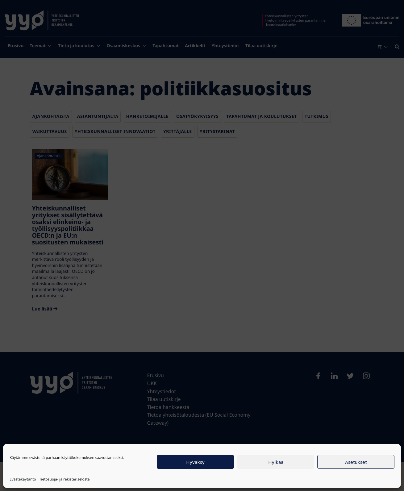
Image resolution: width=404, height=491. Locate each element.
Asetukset (356, 462)
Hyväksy (195, 462)
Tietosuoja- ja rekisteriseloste (64, 479)
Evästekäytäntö (23, 479)
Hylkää (275, 462)
